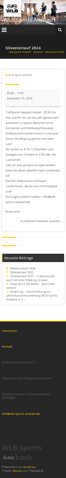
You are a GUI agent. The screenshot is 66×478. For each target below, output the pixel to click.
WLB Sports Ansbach (29, 19)
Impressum (9, 331)
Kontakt (7, 346)
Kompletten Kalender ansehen (40, 221)
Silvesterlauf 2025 (22, 272)
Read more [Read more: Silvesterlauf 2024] (12, 211)
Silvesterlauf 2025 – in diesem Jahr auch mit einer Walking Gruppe (30, 278)
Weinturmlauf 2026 (23, 268)
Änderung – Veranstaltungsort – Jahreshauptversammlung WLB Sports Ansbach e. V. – (31, 295)
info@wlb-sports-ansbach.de (21, 414)
